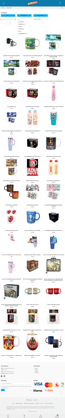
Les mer (30, 391)
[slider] (15, 19)
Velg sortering (40, 15)
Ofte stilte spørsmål (48, 404)
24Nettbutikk (34, 412)
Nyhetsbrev (37, 404)
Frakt (13, 404)
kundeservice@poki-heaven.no (9, 372)
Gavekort (36, 372)
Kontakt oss (37, 373)
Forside (36, 369)
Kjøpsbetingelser (19, 404)
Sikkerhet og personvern (29, 404)
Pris (8, 15)
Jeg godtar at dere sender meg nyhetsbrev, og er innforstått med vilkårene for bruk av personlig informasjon (16, 388)
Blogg (42, 404)
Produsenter (24, 15)
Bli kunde (36, 370)
